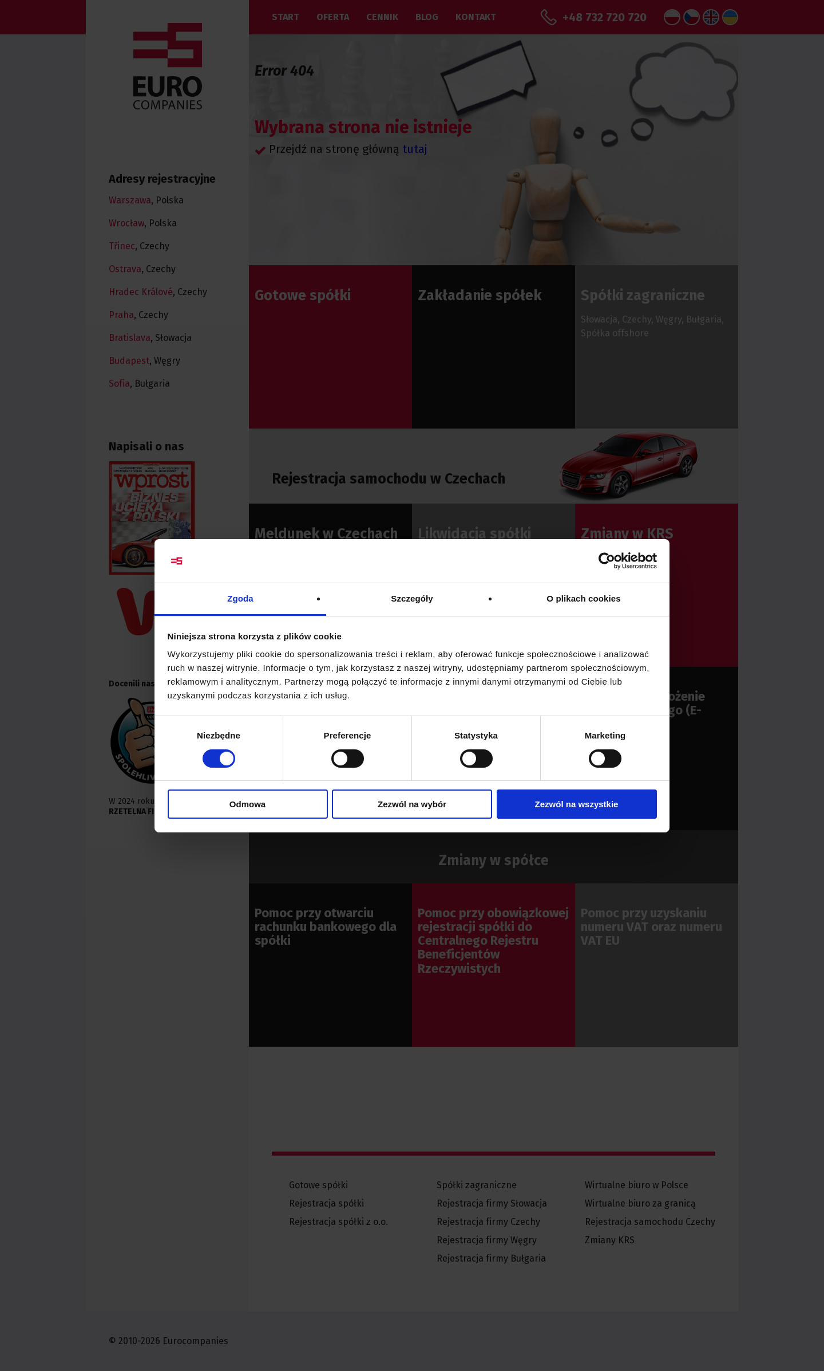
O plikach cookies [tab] (583, 598)
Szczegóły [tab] (412, 598)
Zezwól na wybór (412, 804)
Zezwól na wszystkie (577, 804)
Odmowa (247, 804)
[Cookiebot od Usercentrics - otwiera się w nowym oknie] (607, 560)
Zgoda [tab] (240, 598)
